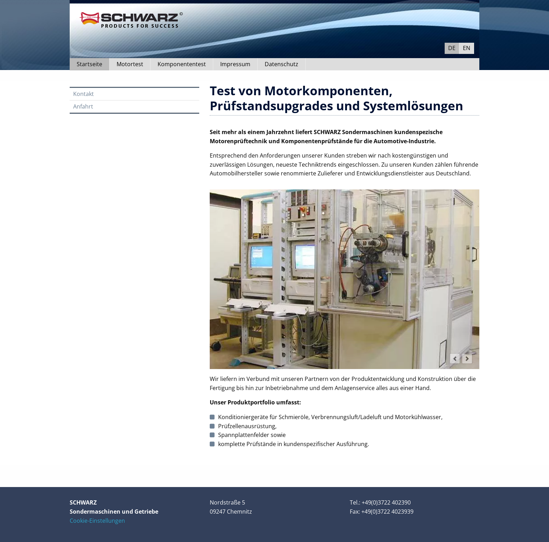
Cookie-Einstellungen (97, 520)
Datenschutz (281, 64)
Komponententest (182, 64)
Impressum (235, 64)
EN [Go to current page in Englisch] (466, 48)
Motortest (130, 64)
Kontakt (83, 94)
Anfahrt (83, 106)
